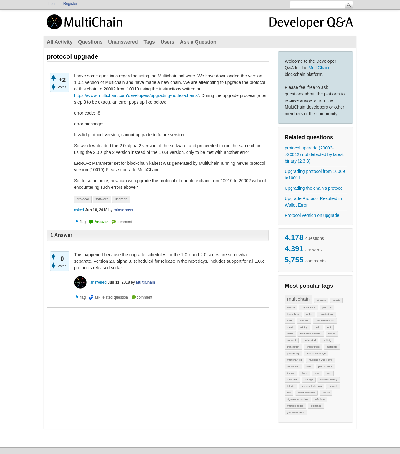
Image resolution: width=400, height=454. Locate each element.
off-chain (320, 399)
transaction (293, 346)
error (289, 320)
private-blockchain (312, 386)
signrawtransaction (297, 399)
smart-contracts (306, 392)
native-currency (328, 379)
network (333, 386)
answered (98, 282)
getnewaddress (295, 412)
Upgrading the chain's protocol (314, 188)
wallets (326, 392)
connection (293, 366)
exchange (316, 405)
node (317, 327)
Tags (149, 42)
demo (304, 373)
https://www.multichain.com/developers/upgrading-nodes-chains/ (136, 95)
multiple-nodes (295, 405)
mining (304, 327)
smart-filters (313, 346)
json (329, 373)
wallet (309, 314)
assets (336, 300)
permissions (326, 314)
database (292, 379)
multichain (298, 299)
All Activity (59, 42)
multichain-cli (294, 360)
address (304, 320)
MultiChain (318, 67)
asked (79, 210)
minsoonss (123, 210)
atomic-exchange (316, 353)
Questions (90, 42)
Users (167, 42)
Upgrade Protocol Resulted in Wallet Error (313, 201)
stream (291, 307)
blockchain (293, 314)
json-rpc (326, 307)
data (308, 366)
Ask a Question (198, 42)
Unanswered (123, 42)
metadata (332, 346)
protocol (83, 199)
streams (321, 300)
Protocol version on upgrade (312, 215)
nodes (331, 333)
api (329, 327)
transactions (308, 307)
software (101, 199)
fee (289, 392)
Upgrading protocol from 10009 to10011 (315, 174)
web (317, 373)
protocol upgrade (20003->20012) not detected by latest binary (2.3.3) (314, 154)
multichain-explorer (310, 333)
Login (53, 4)
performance (325, 366)
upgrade (121, 199)
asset (290, 327)
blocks (290, 373)
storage (309, 379)
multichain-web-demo (320, 360)
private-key (293, 353)
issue (290, 333)
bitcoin (290, 386)
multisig (327, 340)
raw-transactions (325, 320)
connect (291, 340)
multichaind (309, 340)
